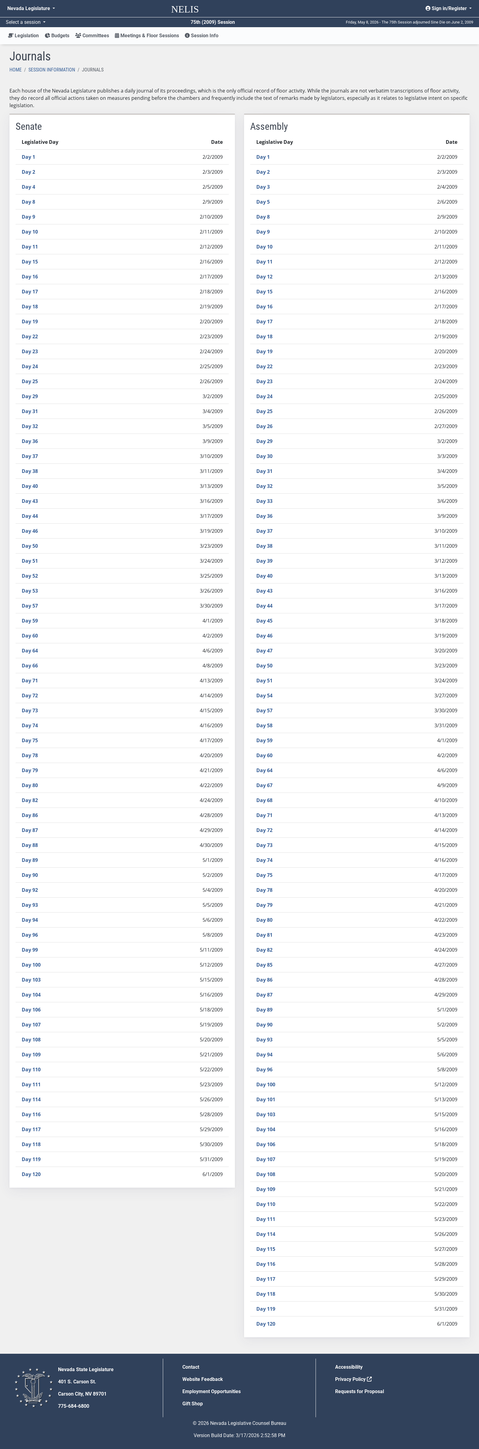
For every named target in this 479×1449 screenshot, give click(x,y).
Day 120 (31, 1174)
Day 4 (28, 186)
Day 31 (30, 411)
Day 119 (31, 1159)
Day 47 (264, 650)
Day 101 (265, 1099)
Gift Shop (192, 1404)
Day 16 (30, 276)
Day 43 (30, 501)
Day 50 (30, 546)
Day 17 (30, 291)
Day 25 (30, 381)
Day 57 (30, 605)
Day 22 (30, 336)
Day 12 (264, 276)
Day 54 (264, 695)
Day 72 (30, 695)
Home (15, 70)
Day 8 (28, 201)
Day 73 (30, 710)
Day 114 (31, 1099)
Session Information (51, 70)
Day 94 (30, 920)
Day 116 (31, 1114)
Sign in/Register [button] (447, 8)
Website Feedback (202, 1379)
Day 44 (30, 516)
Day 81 (264, 934)
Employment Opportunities (211, 1391)
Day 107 (31, 1024)
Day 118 (31, 1144)
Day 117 (31, 1129)
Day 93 (30, 905)
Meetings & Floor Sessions (147, 35)
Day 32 (30, 426)
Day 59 (30, 620)
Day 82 (30, 800)
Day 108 (31, 1039)
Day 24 (30, 366)
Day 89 (30, 860)
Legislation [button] (23, 35)
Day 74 (30, 725)
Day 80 (30, 785)
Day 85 (264, 964)
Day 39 (264, 560)
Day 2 (28, 172)
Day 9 (28, 216)
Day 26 (264, 426)
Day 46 (30, 531)
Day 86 (30, 815)
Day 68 (264, 800)
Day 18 (30, 306)
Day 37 (30, 456)
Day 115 (265, 1249)
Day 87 (30, 830)
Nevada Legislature (29, 8)
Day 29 (30, 396)
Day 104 (31, 994)
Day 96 (30, 934)
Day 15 (30, 261)
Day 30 (264, 456)
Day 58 (264, 725)
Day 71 (30, 680)
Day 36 (30, 441)
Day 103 (31, 979)
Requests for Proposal (359, 1391)
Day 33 (264, 501)
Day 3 (263, 186)
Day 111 (31, 1084)
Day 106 (31, 1009)
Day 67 (264, 785)
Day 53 (30, 590)
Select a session (24, 22)
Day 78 (30, 755)
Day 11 (30, 246)
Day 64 (30, 650)
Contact (190, 1367)
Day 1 (28, 157)
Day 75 (30, 740)
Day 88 (30, 845)
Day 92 (30, 890)
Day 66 (30, 665)
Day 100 (31, 964)
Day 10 (30, 231)
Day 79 (30, 770)
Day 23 (30, 351)
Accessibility (349, 1367)
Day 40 (30, 486)
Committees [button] (92, 35)
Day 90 (30, 875)
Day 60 (30, 635)
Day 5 (263, 201)
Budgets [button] (57, 35)
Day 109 (31, 1054)
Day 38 (30, 471)
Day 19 (30, 321)
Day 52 (30, 575)
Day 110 (31, 1069)
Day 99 (30, 949)
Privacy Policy (353, 1379)
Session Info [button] (201, 35)
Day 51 (30, 560)
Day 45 (264, 620)
